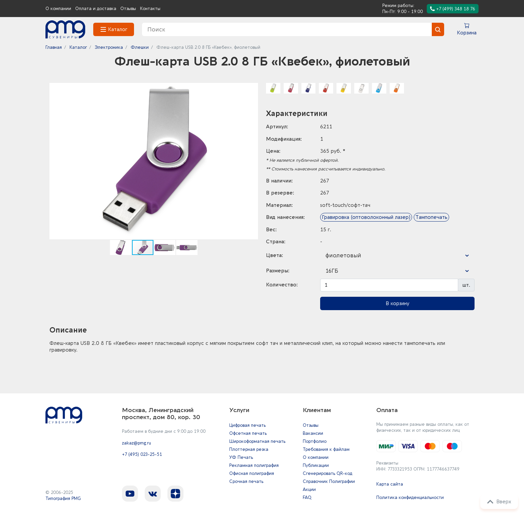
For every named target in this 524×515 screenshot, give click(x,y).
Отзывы (128, 8)
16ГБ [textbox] (331, 271)
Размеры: (277, 271)
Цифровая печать (247, 425)
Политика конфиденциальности (410, 497)
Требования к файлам (326, 449)
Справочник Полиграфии (329, 481)
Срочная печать (246, 481)
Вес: (271, 230)
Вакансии (313, 433)
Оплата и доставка (95, 8)
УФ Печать (241, 457)
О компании (58, 8)
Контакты (150, 8)
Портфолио (314, 441)
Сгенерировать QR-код (327, 473)
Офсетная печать (248, 433)
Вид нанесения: (285, 217)
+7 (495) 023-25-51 (142, 455)
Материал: (279, 205)
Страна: (275, 242)
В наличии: (279, 181)
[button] (252, 89)
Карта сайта (389, 484)
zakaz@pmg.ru (136, 443)
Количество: (282, 285)
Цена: (273, 151)
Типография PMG (63, 498)
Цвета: (274, 255)
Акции (309, 489)
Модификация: (284, 139)
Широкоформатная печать (257, 441)
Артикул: (277, 127)
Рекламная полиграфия (254, 465)
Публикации (316, 465)
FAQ (307, 497)
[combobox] (397, 255)
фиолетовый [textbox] (343, 255)
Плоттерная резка (248, 449)
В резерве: (280, 193)
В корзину (397, 303)
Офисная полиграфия (251, 473)
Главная (53, 47)
